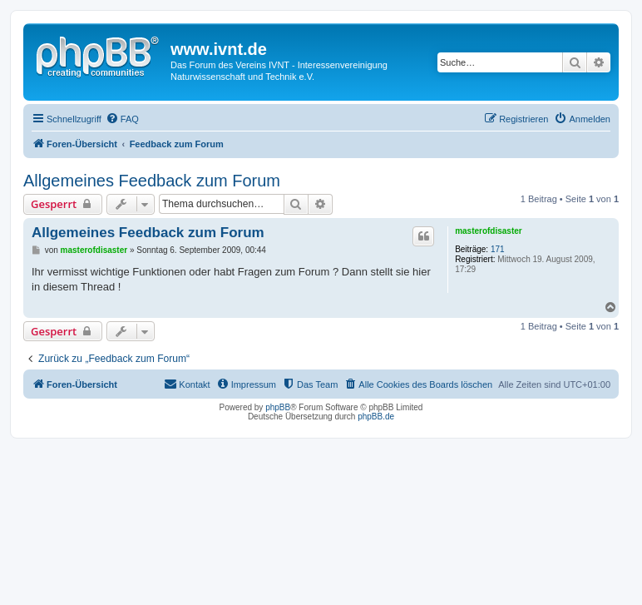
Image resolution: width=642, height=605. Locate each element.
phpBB (277, 407)
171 (498, 249)
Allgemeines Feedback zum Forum (151, 180)
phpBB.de (376, 416)
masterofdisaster (488, 231)
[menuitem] (122, 119)
